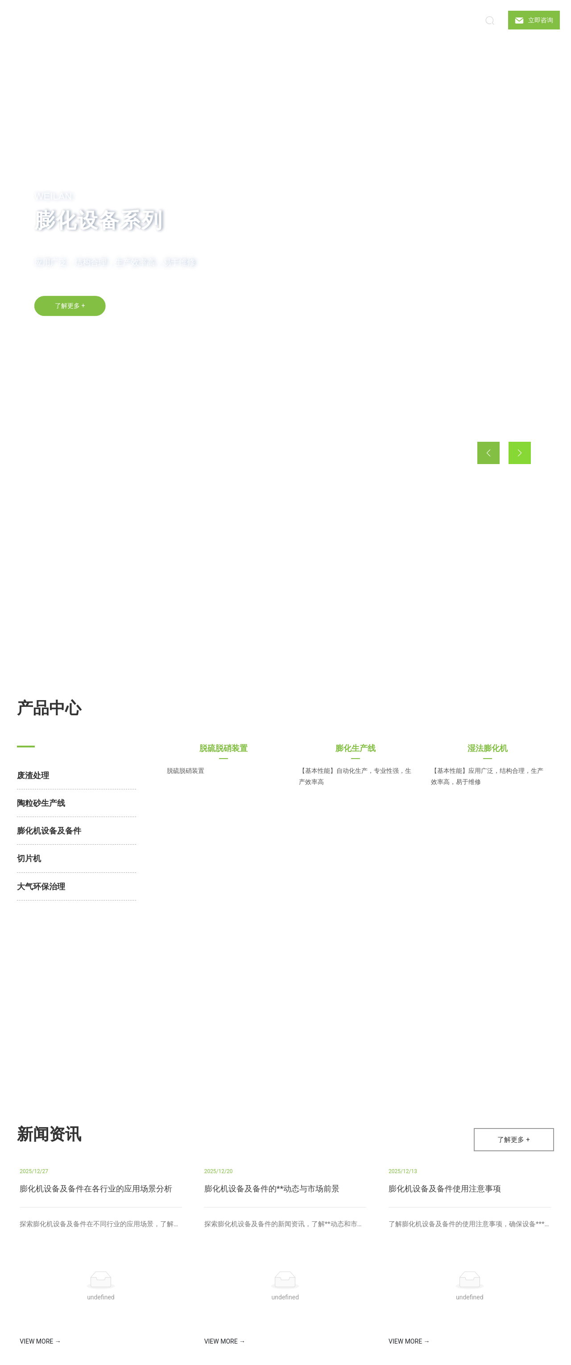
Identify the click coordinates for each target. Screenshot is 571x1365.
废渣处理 (33, 775)
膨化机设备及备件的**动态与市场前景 (272, 1188)
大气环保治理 (41, 886)
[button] (63, 457)
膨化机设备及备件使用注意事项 (445, 1188)
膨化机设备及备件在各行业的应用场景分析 (96, 1188)
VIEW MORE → (40, 1341)
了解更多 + (70, 309)
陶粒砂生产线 (41, 803)
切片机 (29, 858)
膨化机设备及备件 (49, 830)
